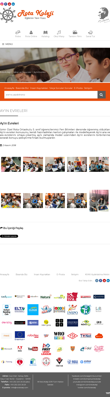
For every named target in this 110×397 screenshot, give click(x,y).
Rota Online (31, 36)
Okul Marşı (59, 36)
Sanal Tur (90, 36)
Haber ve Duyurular (22, 72)
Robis (18, 36)
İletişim (88, 88)
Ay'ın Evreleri (40, 72)
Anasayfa (9, 88)
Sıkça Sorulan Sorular (61, 88)
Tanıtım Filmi (75, 36)
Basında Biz (22, 88)
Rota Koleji (5, 72)
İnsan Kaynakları (39, 88)
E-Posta (78, 88)
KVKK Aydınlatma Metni (97, 274)
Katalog (45, 36)
